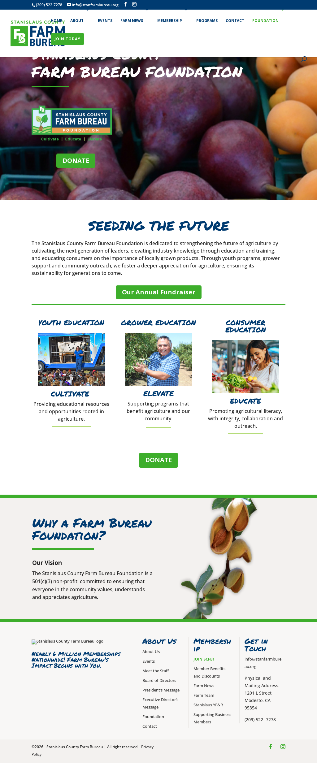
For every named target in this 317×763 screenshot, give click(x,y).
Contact (235, 20)
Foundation (265, 20)
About (77, 20)
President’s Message (161, 690)
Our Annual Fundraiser (158, 292)
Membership (169, 20)
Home (56, 20)
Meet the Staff (155, 671)
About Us (151, 651)
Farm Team (203, 695)
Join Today (67, 38)
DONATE (76, 160)
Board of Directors (159, 680)
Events (105, 20)
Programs (207, 20)
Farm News (131, 20)
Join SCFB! (203, 659)
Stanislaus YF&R (208, 705)
